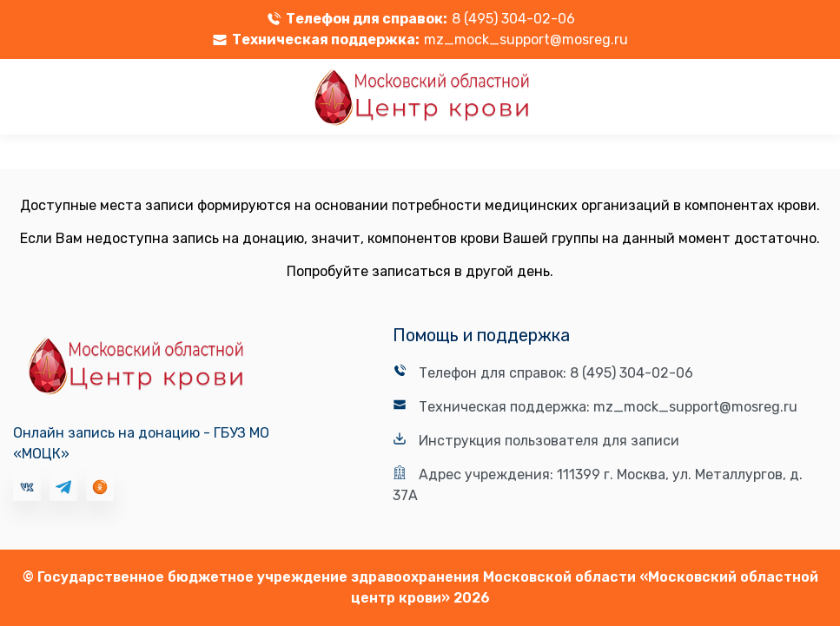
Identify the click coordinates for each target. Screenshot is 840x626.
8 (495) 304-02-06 (513, 18)
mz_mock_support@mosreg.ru (526, 39)
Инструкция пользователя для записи (549, 440)
